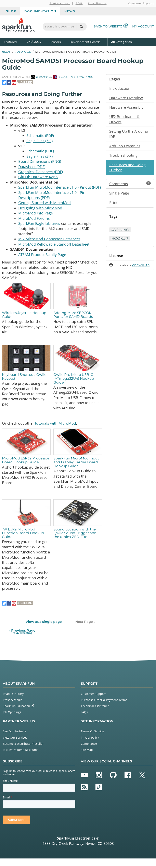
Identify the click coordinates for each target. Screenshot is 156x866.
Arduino (120, 231)
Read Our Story (13, 701)
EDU (79, 3)
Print (113, 204)
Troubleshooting (123, 156)
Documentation (40, 11)
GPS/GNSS (33, 42)
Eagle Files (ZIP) (39, 141)
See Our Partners (14, 739)
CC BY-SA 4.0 (141, 267)
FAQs (84, 720)
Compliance (89, 751)
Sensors (55, 42)
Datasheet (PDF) (31, 168)
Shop (11, 11)
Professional (60, 3)
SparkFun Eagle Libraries (39, 226)
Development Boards (85, 42)
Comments (130, 185)
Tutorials (23, 51)
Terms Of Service (92, 739)
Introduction (119, 88)
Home (6, 51)
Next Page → (85, 629)
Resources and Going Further (127, 169)
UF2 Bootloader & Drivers (124, 120)
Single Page (119, 194)
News (69, 11)
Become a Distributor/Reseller (23, 751)
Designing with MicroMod (40, 210)
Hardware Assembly (126, 107)
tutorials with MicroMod (55, 428)
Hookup (120, 240)
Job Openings (12, 720)
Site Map (87, 757)
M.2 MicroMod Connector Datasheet (49, 242)
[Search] (81, 27)
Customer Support (141, 3)
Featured (14, 41)
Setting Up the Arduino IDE (128, 135)
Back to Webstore (110, 26)
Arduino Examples (124, 146)
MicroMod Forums (34, 221)
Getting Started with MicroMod (44, 205)
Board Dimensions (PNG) (39, 162)
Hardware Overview (126, 98)
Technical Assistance (95, 713)
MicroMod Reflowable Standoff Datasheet (53, 247)
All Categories (121, 41)
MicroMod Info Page (35, 215)
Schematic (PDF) (40, 136)
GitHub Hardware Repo (38, 178)
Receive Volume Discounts (20, 757)
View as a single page (44, 629)
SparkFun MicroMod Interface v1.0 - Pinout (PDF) (59, 189)
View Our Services (15, 745)
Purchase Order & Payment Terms (104, 707)
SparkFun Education (18, 713)
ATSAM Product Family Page (42, 258)
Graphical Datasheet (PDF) (40, 173)
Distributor (97, 3)
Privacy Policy (90, 745)
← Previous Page (21, 639)
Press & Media (12, 707)
